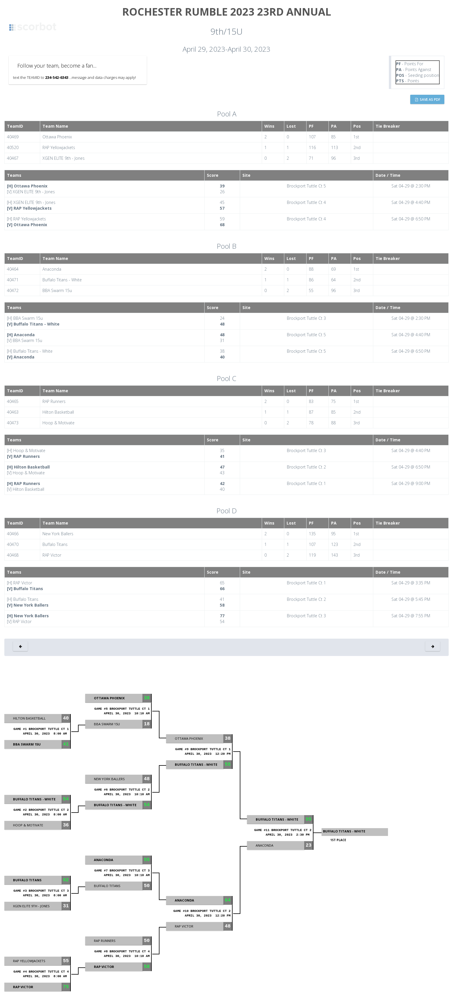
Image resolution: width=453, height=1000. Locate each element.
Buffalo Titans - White (344, 831)
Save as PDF (427, 99)
